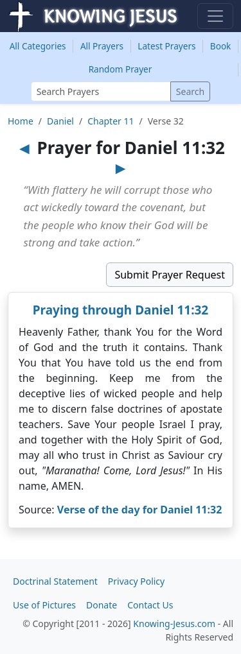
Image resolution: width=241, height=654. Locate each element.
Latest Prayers (166, 46)
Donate (101, 605)
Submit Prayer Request (169, 275)
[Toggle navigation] (215, 16)
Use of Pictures (44, 605)
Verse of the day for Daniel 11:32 (139, 510)
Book (220, 46)
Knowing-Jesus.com (174, 623)
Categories (38, 46)
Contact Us (150, 605)
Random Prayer (120, 69)
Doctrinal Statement (55, 581)
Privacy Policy (136, 581)
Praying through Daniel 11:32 (120, 310)
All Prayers (101, 46)
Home (20, 121)
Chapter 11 (110, 121)
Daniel (60, 121)
